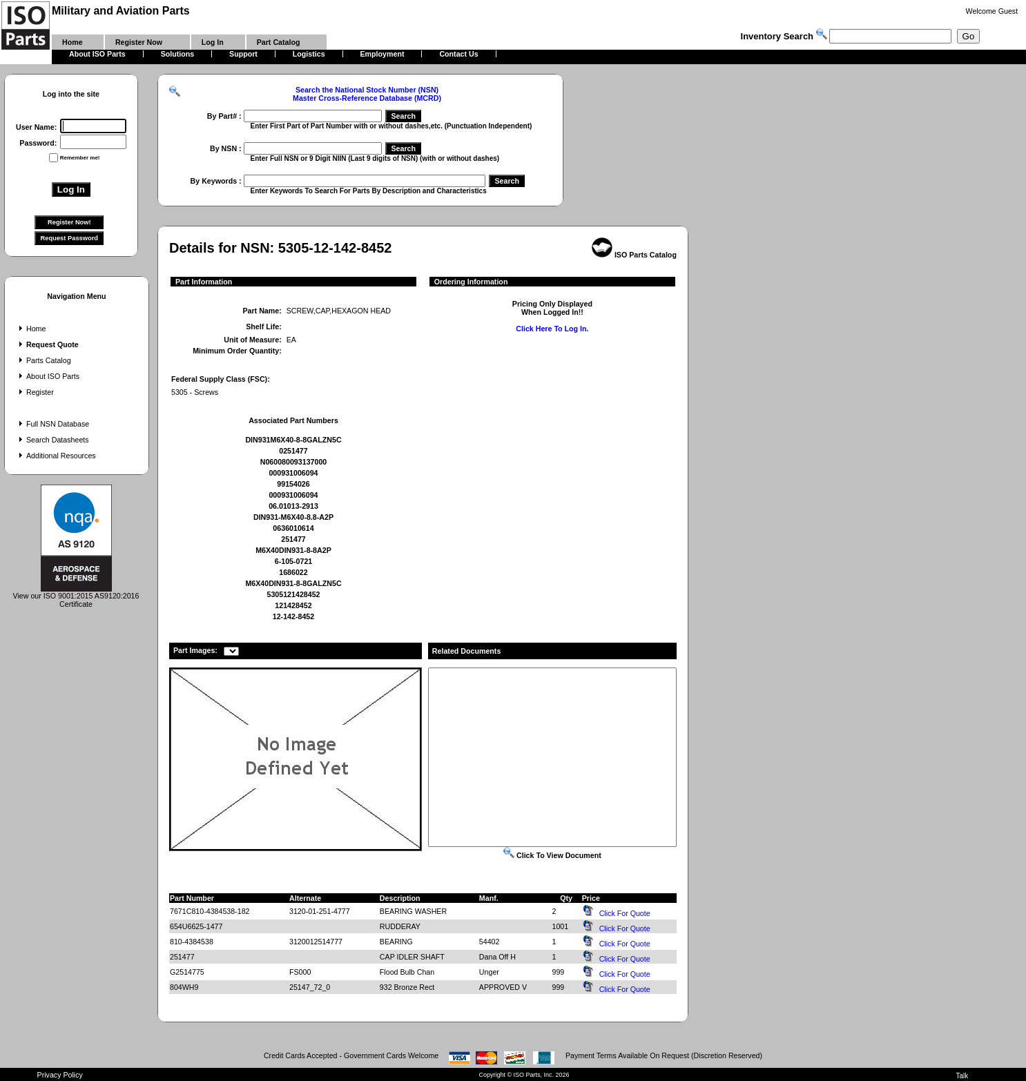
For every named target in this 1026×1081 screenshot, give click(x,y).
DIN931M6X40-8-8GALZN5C (293, 440)
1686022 (293, 572)
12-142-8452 (293, 616)
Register (35, 392)
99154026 (293, 484)
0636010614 (293, 528)
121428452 (293, 605)
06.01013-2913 (293, 506)
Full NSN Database (52, 424)
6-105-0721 (294, 561)
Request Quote (47, 344)
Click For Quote (624, 913)
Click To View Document (552, 855)
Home (31, 328)
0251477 (293, 451)
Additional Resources (56, 455)
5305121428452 (293, 594)
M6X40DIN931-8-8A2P (293, 550)
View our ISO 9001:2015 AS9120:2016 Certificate (76, 596)
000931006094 (293, 473)
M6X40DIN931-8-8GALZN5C (293, 583)
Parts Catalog (43, 360)
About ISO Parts (47, 376)
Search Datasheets (52, 440)
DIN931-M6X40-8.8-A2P (293, 517)
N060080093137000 (293, 462)
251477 (293, 539)
